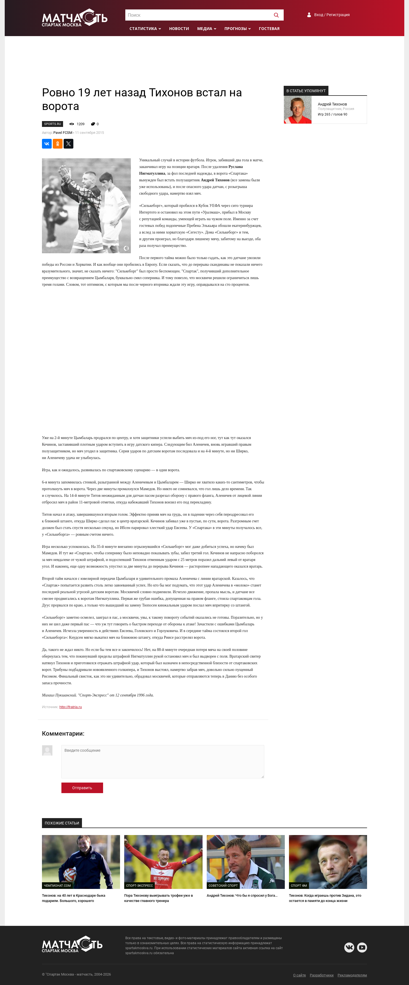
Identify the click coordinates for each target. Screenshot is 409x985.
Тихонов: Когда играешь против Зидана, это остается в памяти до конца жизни (325, 898)
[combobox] (204, 15)
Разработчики (322, 975)
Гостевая (269, 28)
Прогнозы (236, 28)
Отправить (82, 788)
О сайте (299, 975)
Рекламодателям (352, 975)
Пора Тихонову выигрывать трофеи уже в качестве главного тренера (158, 898)
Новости (179, 28)
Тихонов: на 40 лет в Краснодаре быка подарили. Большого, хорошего (73, 898)
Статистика (143, 28)
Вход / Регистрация (332, 14)
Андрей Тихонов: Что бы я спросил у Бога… (242, 895)
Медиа (204, 28)
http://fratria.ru (70, 707)
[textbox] (204, 15)
